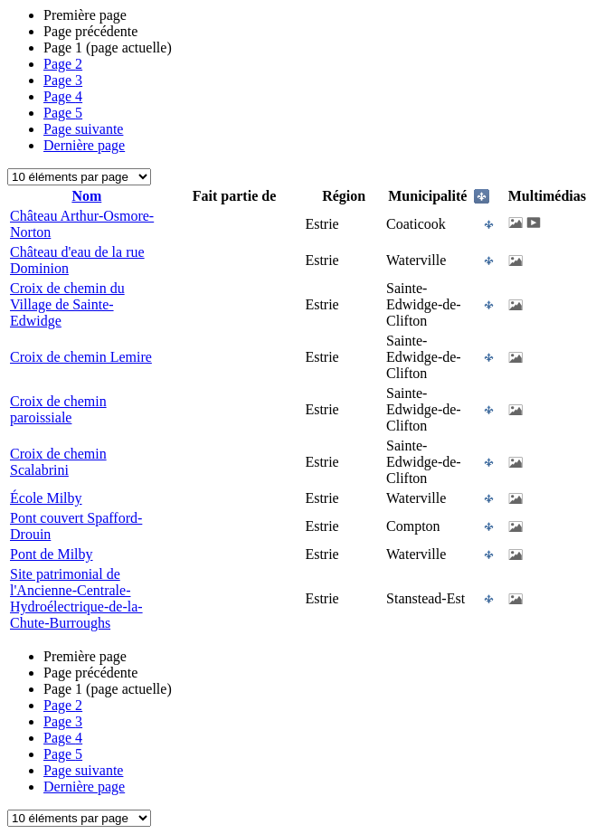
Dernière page (84, 145)
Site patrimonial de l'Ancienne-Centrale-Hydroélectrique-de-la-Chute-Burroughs (76, 598)
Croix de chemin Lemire (81, 357)
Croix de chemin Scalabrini (58, 462)
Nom (86, 196)
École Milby (46, 498)
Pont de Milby (51, 554)
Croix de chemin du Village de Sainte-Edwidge (67, 304)
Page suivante (83, 129)
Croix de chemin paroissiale (58, 409)
